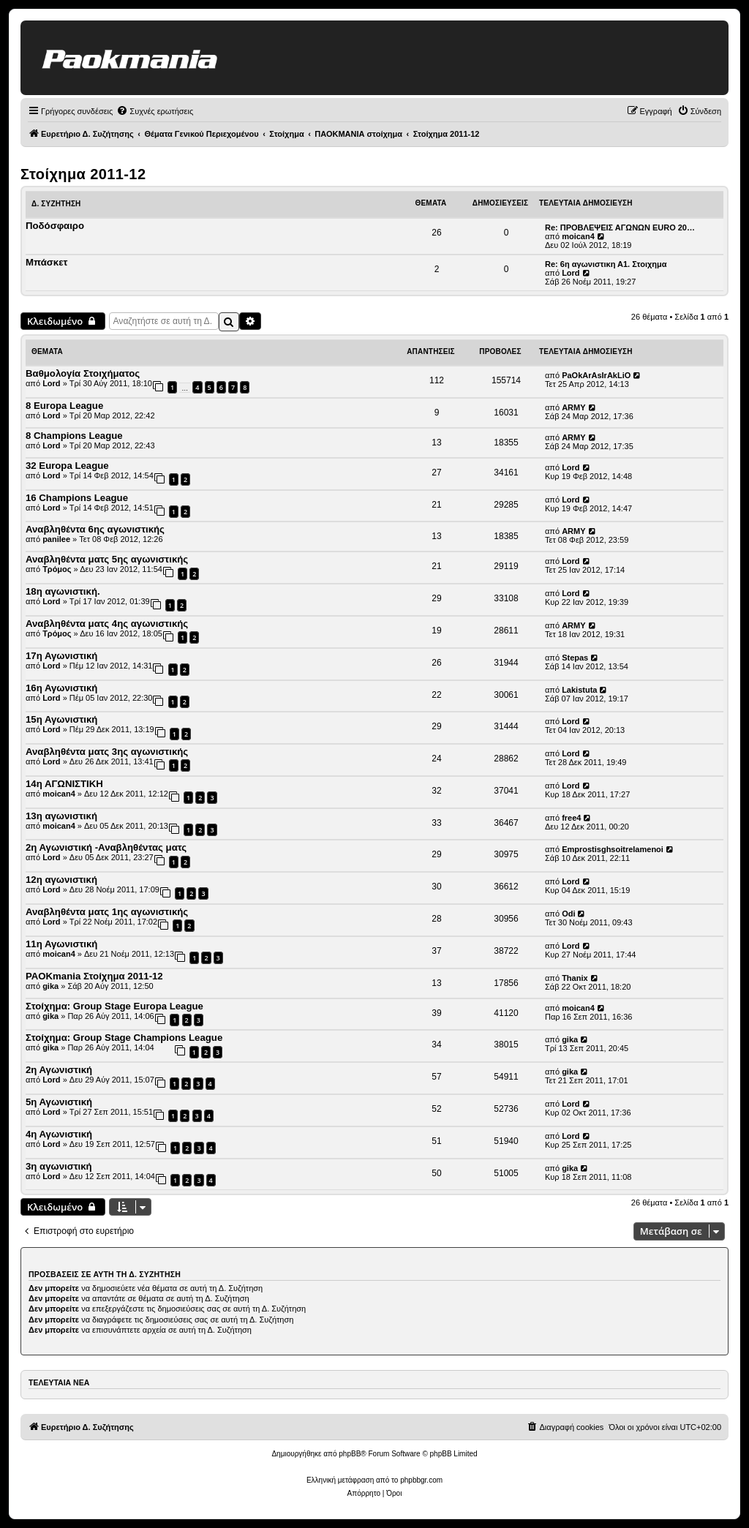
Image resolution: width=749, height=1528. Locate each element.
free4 (571, 817)
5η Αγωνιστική (59, 1101)
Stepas (575, 657)
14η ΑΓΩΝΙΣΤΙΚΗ (64, 783)
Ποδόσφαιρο (55, 225)
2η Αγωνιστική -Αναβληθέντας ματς (106, 847)
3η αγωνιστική (59, 1166)
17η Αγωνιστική (61, 655)
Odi (568, 913)
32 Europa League (67, 465)
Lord (570, 272)
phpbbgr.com (421, 1480)
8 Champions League (74, 435)
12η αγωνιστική (61, 879)
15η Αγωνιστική (61, 719)
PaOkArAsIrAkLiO (596, 375)
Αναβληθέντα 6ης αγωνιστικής (95, 529)
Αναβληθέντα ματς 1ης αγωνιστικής (107, 911)
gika (50, 986)
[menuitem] (154, 111)
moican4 (578, 236)
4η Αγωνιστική (59, 1134)
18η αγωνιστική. (63, 591)
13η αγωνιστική (61, 815)
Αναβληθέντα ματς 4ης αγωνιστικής (107, 623)
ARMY (573, 407)
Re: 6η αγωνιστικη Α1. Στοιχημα (606, 264)
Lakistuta (579, 689)
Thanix (574, 978)
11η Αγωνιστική (61, 943)
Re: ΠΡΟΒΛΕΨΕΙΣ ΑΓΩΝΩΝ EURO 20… (620, 227)
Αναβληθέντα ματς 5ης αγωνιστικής (107, 559)
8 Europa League (64, 405)
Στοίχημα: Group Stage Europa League (114, 1006)
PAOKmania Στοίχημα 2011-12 (94, 976)
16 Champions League (77, 497)
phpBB (350, 1454)
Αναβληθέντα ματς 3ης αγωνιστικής (107, 751)
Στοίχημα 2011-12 (83, 174)
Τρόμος (56, 569)
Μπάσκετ (46, 262)
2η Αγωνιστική (59, 1069)
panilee (56, 539)
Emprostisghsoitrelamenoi (612, 849)
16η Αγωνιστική (61, 687)
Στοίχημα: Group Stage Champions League (124, 1037)
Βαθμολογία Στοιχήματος (83, 373)
